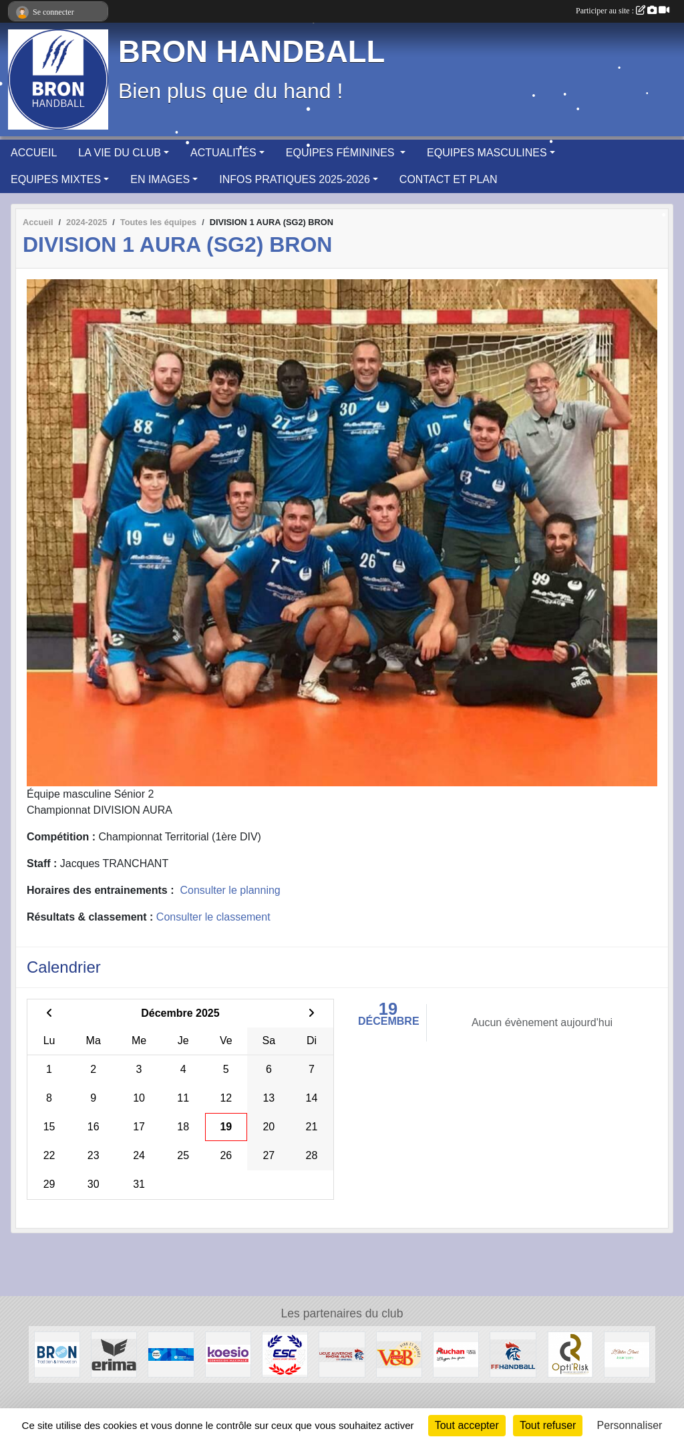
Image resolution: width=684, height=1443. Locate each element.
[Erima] (114, 1353)
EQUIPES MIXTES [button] (56, 179)
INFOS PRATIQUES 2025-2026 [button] (294, 179)
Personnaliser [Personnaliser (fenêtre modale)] (630, 1425)
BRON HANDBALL (251, 52)
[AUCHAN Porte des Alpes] (456, 1353)
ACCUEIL (34, 152)
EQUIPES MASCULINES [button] (487, 152)
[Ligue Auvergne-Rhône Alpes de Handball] (342, 1353)
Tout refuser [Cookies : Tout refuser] (548, 1425)
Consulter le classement (213, 917)
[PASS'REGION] (171, 1353)
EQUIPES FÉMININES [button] (341, 152)
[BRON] (57, 1353)
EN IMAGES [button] (160, 179)
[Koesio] (228, 1353)
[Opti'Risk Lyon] (570, 1353)
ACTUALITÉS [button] (223, 152)
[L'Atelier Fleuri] (627, 1353)
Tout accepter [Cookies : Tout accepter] (467, 1425)
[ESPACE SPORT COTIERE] (285, 1353)
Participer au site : (622, 10)
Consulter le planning (230, 890)
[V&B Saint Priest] (399, 1353)
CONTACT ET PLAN (448, 179)
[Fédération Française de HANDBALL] (513, 1353)
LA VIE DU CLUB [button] (119, 152)
